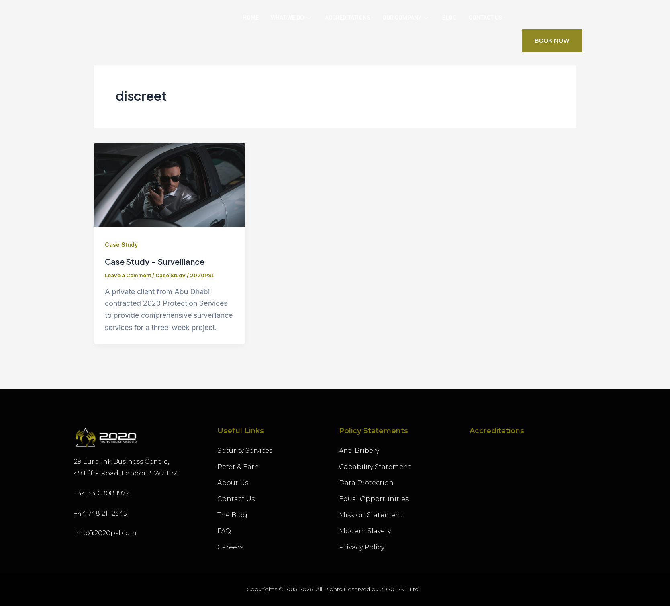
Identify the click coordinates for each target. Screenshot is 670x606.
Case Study (121, 244)
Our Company (406, 17)
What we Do (292, 17)
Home (251, 17)
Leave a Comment (128, 275)
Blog (449, 17)
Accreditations (347, 17)
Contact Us (485, 17)
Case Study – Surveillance (154, 261)
